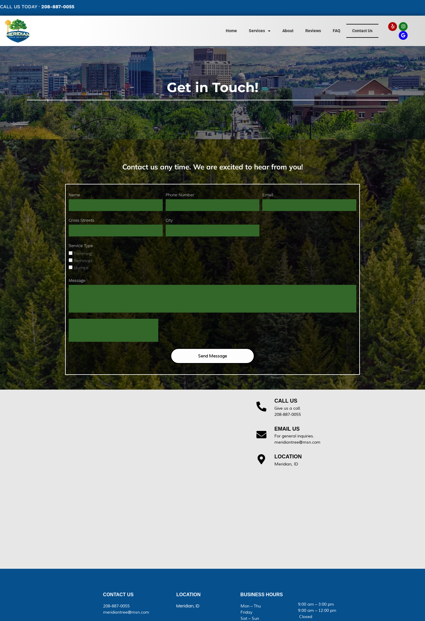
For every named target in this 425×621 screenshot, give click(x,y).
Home (231, 30)
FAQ (336, 30)
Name (74, 194)
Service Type (81, 245)
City (169, 220)
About (288, 30)
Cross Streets (81, 220)
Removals (83, 260)
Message (77, 280)
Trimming (83, 253)
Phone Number (180, 194)
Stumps (81, 267)
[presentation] (113, 330)
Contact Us (362, 30)
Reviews (313, 30)
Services (260, 31)
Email (267, 194)
